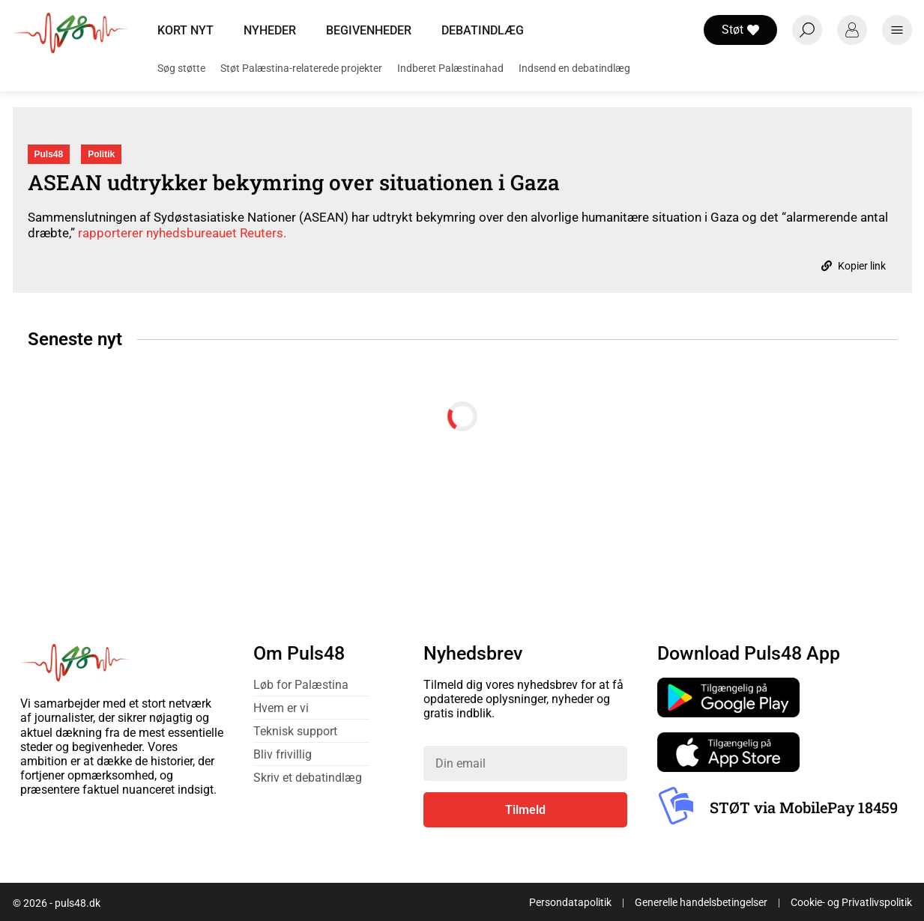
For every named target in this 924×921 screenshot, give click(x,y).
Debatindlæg (482, 30)
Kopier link (853, 266)
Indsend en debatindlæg (574, 68)
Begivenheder (368, 30)
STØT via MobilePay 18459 (804, 807)
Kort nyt (185, 30)
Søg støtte (181, 68)
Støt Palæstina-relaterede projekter (301, 68)
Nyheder (270, 30)
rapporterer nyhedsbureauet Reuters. (182, 232)
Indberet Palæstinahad (450, 68)
